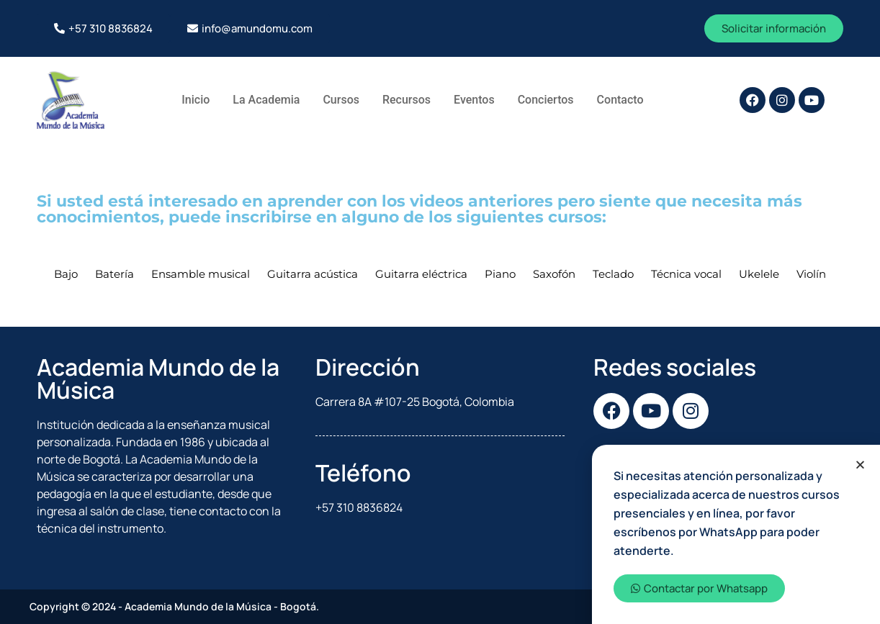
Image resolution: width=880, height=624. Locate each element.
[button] (860, 464)
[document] (440, 312)
